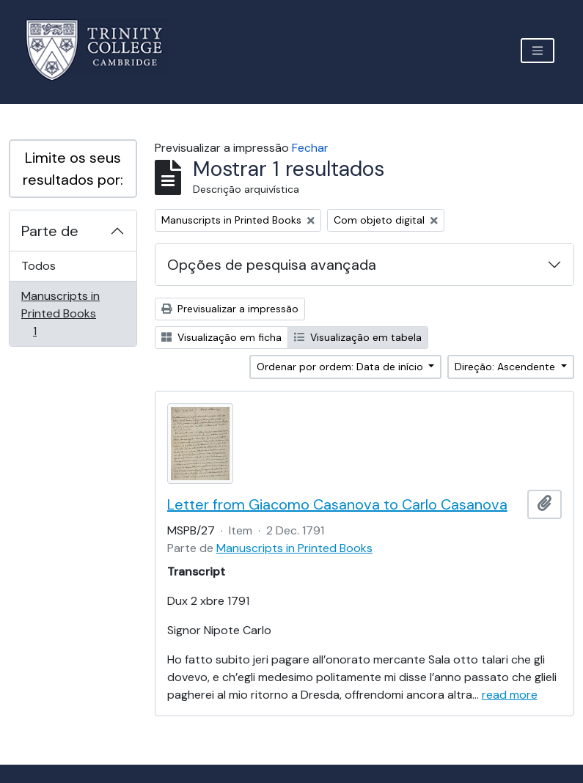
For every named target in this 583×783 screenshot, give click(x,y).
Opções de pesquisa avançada (271, 264)
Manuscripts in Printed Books (60, 313)
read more (510, 694)
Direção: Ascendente (506, 366)
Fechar (310, 147)
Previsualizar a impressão (229, 308)
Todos (38, 265)
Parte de (49, 230)
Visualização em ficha (221, 337)
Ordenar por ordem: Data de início (341, 366)
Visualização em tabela (358, 337)
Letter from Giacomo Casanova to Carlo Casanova (337, 504)
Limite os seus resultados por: (73, 168)
